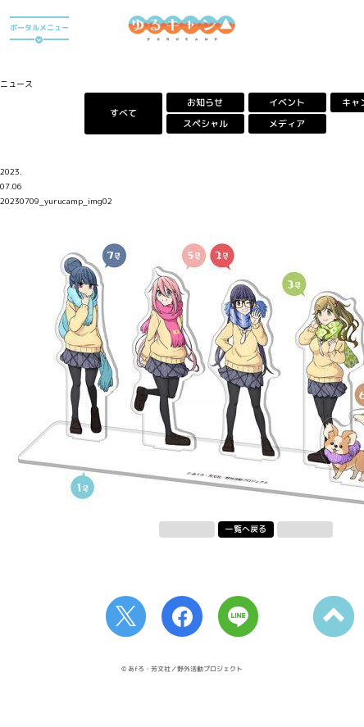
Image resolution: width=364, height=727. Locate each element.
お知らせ (205, 102)
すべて (123, 113)
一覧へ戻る (245, 528)
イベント (287, 102)
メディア (287, 123)
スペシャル (205, 123)
